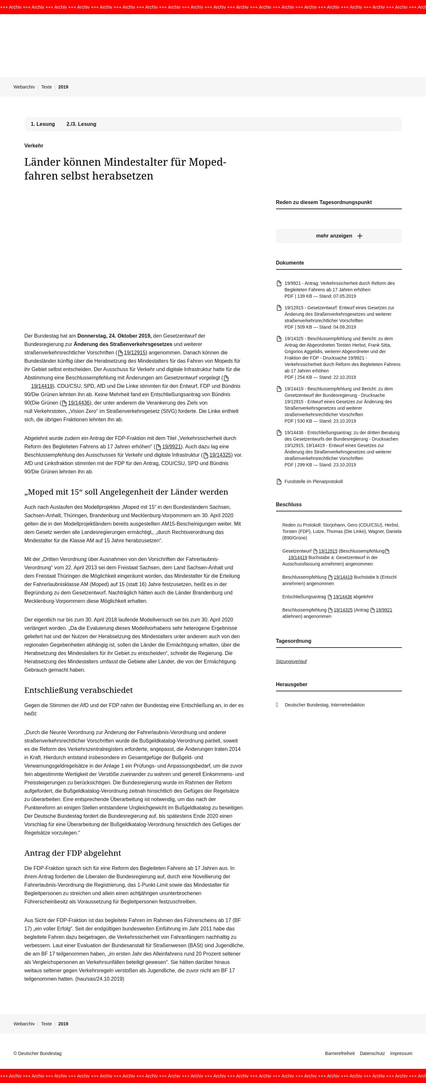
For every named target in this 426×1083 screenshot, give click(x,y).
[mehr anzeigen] (339, 236)
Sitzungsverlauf (291, 661)
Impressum (401, 1053)
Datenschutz (372, 1053)
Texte (46, 86)
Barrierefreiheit (340, 1053)
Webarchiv (24, 86)
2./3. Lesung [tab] (81, 124)
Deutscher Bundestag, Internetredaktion (325, 704)
